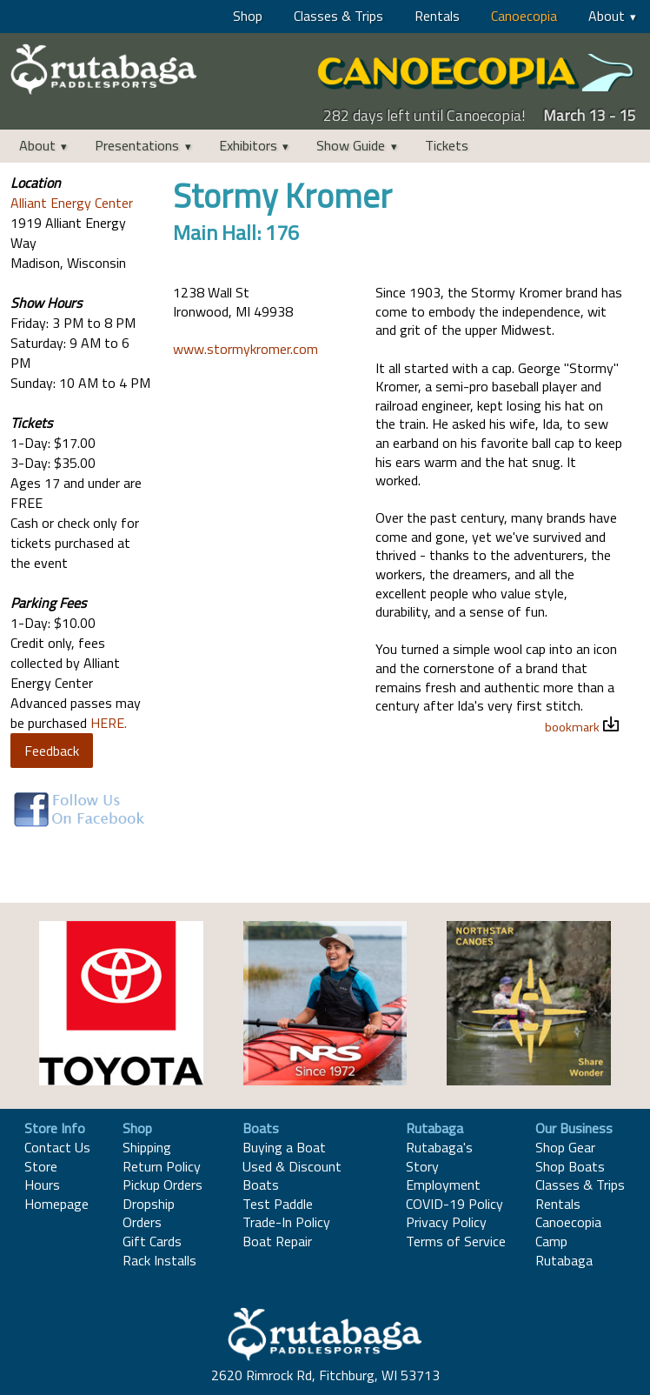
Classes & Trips (338, 15)
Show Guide (350, 145)
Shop (247, 15)
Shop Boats (570, 1166)
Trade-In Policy (286, 1221)
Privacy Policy (446, 1221)
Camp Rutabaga (564, 1251)
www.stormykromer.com (245, 348)
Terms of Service (456, 1241)
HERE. (108, 722)
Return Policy (162, 1166)
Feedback (51, 750)
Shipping (147, 1147)
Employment (443, 1184)
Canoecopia (524, 15)
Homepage (56, 1203)
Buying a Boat (284, 1147)
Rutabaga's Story (439, 1157)
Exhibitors (248, 145)
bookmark (572, 727)
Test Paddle (277, 1203)
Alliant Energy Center (71, 202)
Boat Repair (277, 1241)
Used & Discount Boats (292, 1176)
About (606, 15)
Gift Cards (152, 1241)
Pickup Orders (162, 1184)
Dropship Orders (149, 1213)
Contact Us (57, 1147)
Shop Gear (565, 1147)
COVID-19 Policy (454, 1203)
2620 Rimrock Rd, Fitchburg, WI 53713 (325, 1375)
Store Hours (42, 1176)
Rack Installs (159, 1260)
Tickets (446, 145)
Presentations (137, 145)
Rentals (437, 15)
